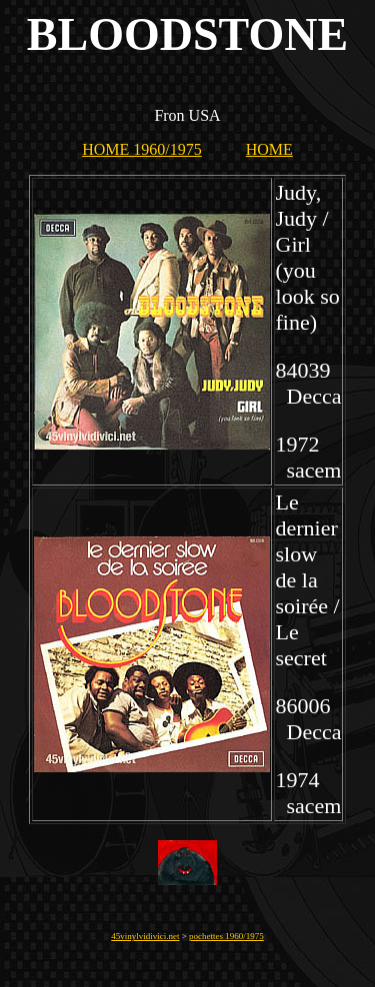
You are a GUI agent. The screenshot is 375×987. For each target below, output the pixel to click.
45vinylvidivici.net (145, 936)
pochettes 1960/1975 (226, 936)
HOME (269, 149)
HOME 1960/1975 (142, 149)
